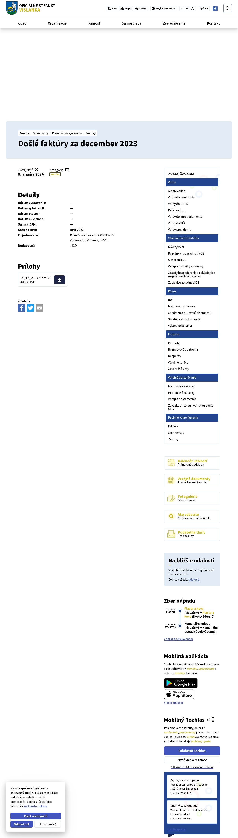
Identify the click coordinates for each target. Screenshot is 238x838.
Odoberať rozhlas (192, 663)
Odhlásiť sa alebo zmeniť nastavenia (192, 680)
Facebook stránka (209, 829)
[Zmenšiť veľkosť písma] (181, 8)
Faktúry (55, 87)
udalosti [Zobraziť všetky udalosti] (194, 492)
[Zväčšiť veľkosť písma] (193, 8)
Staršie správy (176, 742)
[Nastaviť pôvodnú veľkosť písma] (187, 8)
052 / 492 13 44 (206, 821)
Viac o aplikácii (174, 615)
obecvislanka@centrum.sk (214, 825)
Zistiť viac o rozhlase (192, 672)
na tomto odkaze (35, 806)
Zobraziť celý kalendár (178, 551)
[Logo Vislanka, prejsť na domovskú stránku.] (30, 8)
